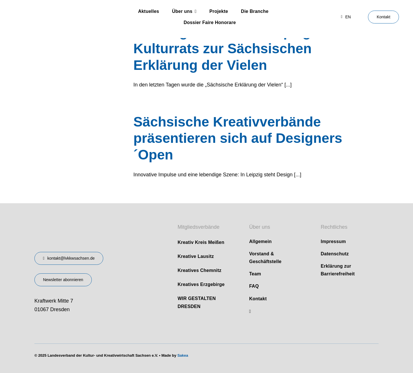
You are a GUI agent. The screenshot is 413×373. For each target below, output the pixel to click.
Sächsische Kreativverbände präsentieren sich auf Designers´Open (237, 138)
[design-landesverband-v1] (82, 220)
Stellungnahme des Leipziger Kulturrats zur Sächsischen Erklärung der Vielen (228, 48)
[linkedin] (250, 311)
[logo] (52, 10)
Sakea (182, 355)
